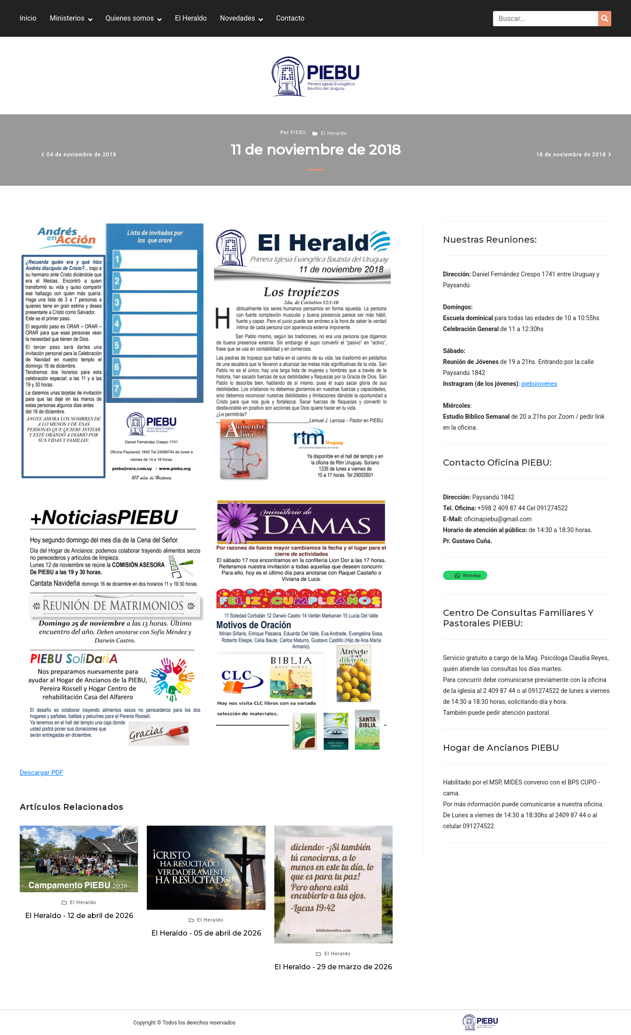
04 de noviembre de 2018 (81, 155)
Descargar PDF (41, 773)
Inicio (28, 18)
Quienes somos (130, 18)
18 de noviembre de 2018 (571, 155)
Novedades (237, 18)
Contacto (290, 18)
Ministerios (67, 18)
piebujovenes (539, 383)
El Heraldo (191, 18)
